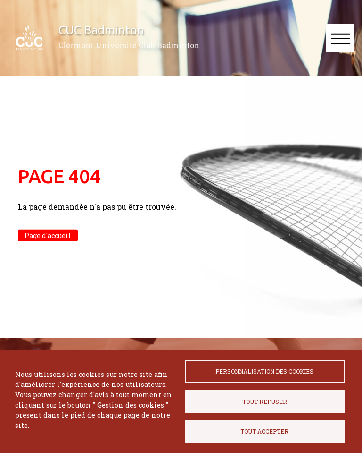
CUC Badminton (101, 30)
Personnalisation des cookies (264, 371)
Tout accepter (264, 431)
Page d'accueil (48, 235)
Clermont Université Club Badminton (128, 45)
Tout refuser (264, 401)
